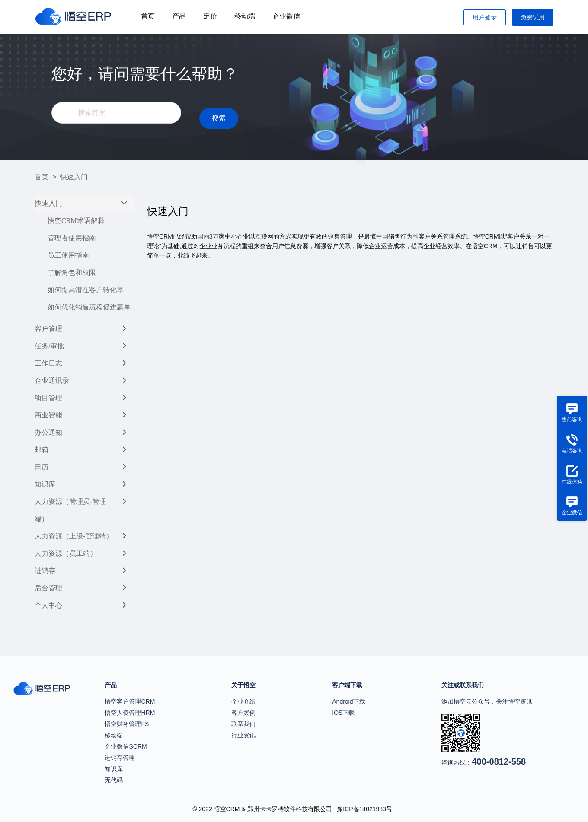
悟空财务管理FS (127, 723)
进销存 (45, 570)
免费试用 (533, 17)
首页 (148, 16)
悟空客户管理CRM (130, 701)
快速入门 (48, 203)
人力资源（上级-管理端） (74, 536)
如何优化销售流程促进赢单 (89, 307)
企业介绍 (243, 701)
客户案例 (243, 712)
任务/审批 (49, 346)
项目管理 (48, 397)
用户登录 (485, 17)
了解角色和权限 (72, 272)
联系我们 (243, 723)
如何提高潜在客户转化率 (86, 289)
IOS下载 (343, 712)
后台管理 (48, 588)
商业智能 (48, 415)
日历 (41, 467)
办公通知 (48, 432)
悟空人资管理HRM (130, 712)
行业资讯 (243, 735)
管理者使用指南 (72, 238)
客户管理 (48, 328)
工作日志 (48, 363)
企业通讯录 (52, 380)
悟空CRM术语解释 (76, 220)
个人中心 (48, 605)
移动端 (244, 16)
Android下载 (348, 701)
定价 (210, 16)
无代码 (114, 780)
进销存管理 (120, 757)
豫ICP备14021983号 (364, 809)
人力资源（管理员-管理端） (70, 510)
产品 (179, 16)
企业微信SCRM (126, 746)
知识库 (45, 484)
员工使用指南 (68, 255)
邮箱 (41, 449)
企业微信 (286, 16)
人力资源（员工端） (66, 553)
